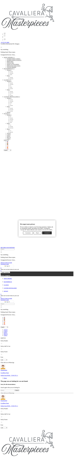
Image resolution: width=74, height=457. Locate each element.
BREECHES (10, 61)
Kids (8, 75)
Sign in (3, 241)
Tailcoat (11, 122)
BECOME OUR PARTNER (8, 226)
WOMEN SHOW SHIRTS (13, 58)
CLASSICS (7, 80)
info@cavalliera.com (9, 442)
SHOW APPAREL (9, 57)
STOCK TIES (10, 63)
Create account (8, 241)
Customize (28, 233)
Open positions (7, 451)
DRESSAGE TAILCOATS (13, 66)
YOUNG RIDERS (11, 67)
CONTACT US (7, 453)
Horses (8, 112)
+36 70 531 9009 (5, 42)
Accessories (11, 88)
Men (8, 129)
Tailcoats (11, 74)
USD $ (8, 138)
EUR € (8, 136)
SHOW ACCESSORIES (13, 64)
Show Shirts (11, 71)
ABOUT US (7, 450)
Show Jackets (11, 78)
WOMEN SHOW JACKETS (14, 60)
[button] (7, 245)
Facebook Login (5, 243)
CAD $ (8, 134)
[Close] (1, 231)
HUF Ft (9, 137)
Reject (37, 233)
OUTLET (7, 113)
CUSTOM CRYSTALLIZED (12, 96)
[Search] (7, 369)
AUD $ (9, 133)
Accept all (46, 233)
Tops (10, 85)
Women (9, 70)
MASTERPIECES (9, 68)
